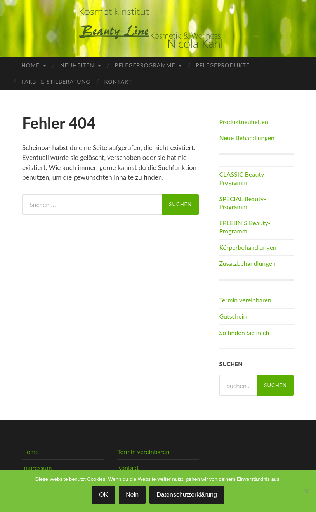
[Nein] (306, 491)
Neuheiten (77, 65)
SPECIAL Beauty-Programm (242, 202)
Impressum (37, 467)
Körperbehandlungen (248, 247)
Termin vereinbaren (245, 299)
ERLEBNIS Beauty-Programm (245, 227)
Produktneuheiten (243, 121)
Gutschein (233, 316)
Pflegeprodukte (223, 65)
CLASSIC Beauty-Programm (243, 178)
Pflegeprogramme (145, 65)
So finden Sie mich (244, 332)
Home (30, 65)
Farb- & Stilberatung (55, 81)
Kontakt (118, 81)
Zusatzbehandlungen (247, 263)
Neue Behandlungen (247, 137)
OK (103, 494)
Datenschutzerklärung (186, 494)
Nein (132, 494)
